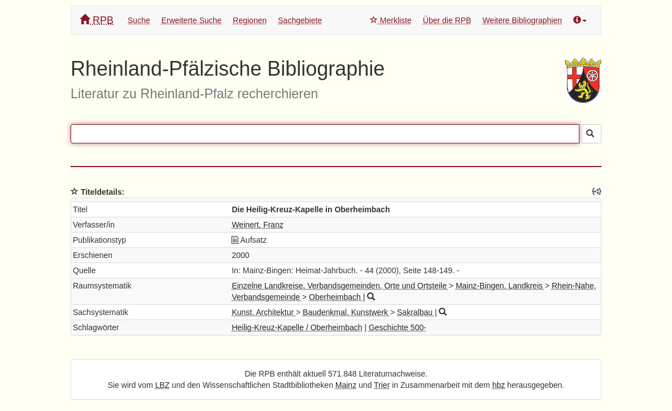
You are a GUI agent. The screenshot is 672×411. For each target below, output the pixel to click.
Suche (139, 20)
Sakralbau (416, 312)
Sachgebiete (300, 20)
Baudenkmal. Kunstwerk (346, 312)
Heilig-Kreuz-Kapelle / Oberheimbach (297, 327)
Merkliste (391, 20)
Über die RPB (447, 20)
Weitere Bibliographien (522, 20)
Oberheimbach (336, 296)
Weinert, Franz (257, 224)
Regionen (250, 20)
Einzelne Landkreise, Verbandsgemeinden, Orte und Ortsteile (340, 285)
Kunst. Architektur (264, 312)
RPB (97, 20)
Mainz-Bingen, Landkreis (500, 285)
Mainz (345, 385)
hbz (498, 385)
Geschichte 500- (397, 327)
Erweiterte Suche (192, 20)
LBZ (162, 385)
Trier (382, 385)
